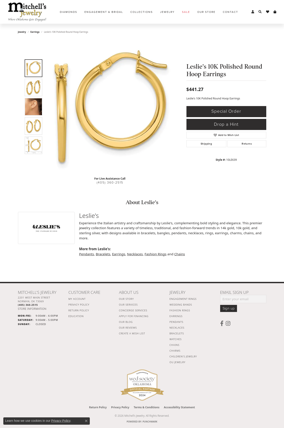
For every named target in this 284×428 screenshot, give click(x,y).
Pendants (86, 254)
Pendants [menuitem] (176, 321)
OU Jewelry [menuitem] (178, 362)
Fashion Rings (155, 254)
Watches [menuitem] (176, 339)
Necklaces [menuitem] (177, 327)
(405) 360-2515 (110, 182)
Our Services (128, 304)
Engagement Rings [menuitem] (183, 298)
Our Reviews (128, 327)
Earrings (34, 31)
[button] (252, 12)
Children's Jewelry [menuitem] (183, 356)
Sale (186, 12)
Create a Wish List (132, 333)
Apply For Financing (134, 316)
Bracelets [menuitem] (177, 333)
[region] (111, 106)
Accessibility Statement (179, 407)
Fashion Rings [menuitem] (180, 310)
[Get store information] (32, 309)
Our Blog (126, 321)
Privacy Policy (79, 304)
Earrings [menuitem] (176, 316)
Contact (230, 12)
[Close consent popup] (86, 421)
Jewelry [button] (167, 12)
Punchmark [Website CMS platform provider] (150, 421)
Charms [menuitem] (175, 350)
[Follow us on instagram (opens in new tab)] (228, 323)
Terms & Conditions (146, 407)
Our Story (126, 298)
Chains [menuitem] (175, 345)
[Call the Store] (28, 304)
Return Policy (79, 310)
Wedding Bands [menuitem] (181, 304)
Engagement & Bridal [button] (103, 12)
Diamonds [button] (68, 12)
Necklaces (135, 254)
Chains (179, 254)
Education (76, 316)
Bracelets (103, 254)
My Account (77, 298)
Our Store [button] (206, 12)
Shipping (206, 143)
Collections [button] (141, 12)
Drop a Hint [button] (226, 124)
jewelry (22, 31)
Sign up (229, 308)
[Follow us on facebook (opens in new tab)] (221, 323)
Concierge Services (133, 310)
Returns (247, 143)
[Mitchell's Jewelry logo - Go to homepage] (27, 12)
